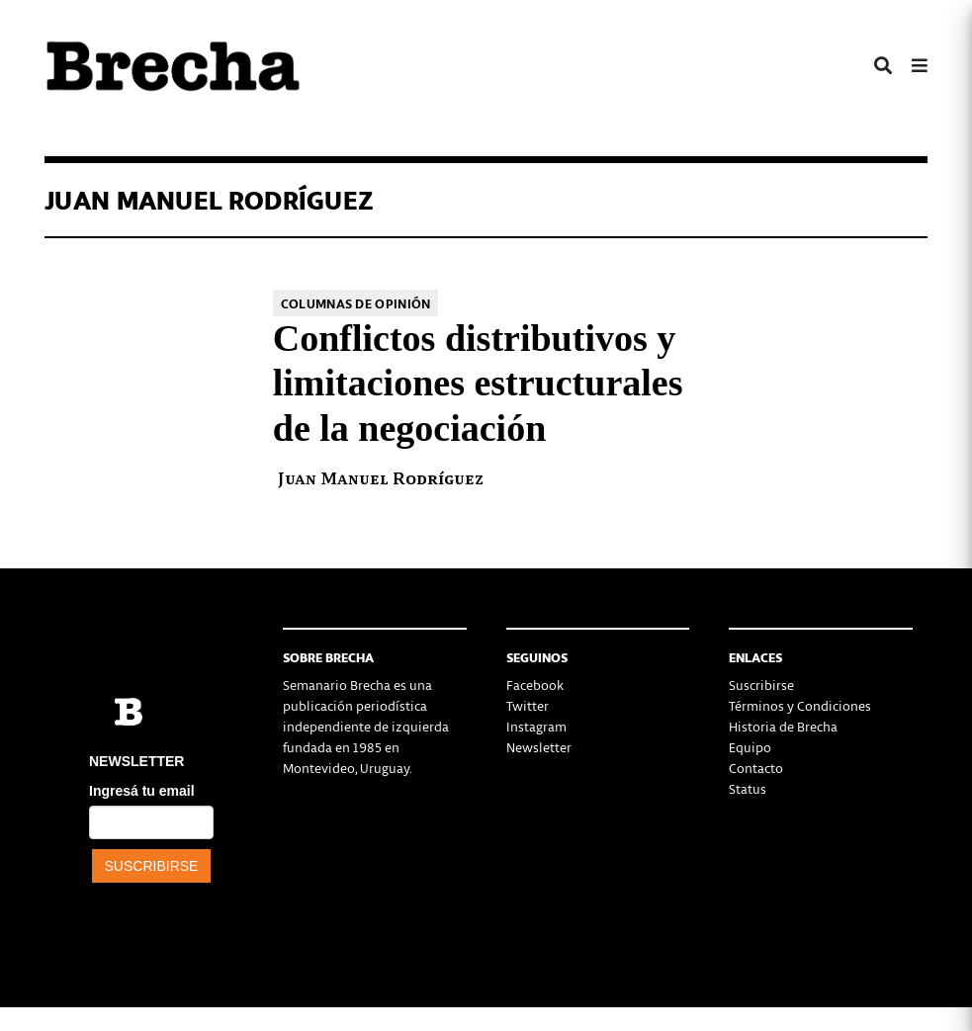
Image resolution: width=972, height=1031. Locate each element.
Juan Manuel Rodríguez (381, 477)
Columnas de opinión (356, 303)
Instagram (536, 726)
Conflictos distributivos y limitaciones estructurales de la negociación (478, 383)
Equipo (750, 746)
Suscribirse (761, 684)
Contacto (756, 767)
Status (747, 788)
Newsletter (539, 746)
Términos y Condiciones (800, 705)
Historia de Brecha (783, 726)
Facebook (535, 684)
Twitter (527, 705)
